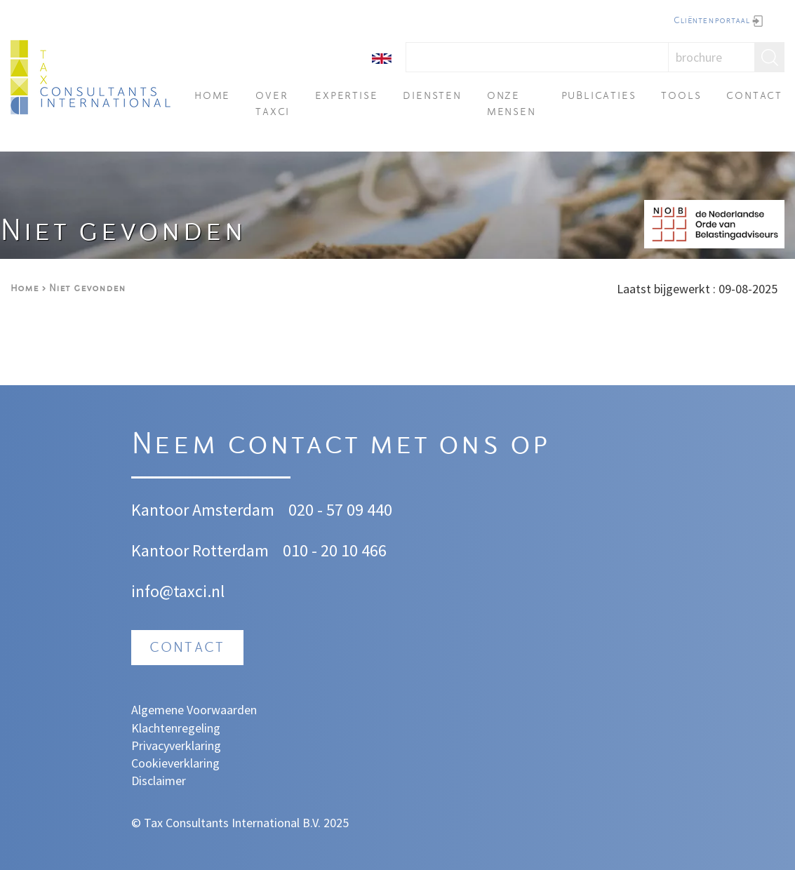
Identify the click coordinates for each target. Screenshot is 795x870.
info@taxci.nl (178, 591)
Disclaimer (158, 780)
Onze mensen (511, 104)
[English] (382, 57)
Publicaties (598, 96)
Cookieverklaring (175, 763)
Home (212, 96)
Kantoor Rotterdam (200, 550)
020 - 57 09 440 (340, 510)
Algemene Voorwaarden (194, 710)
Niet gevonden (87, 288)
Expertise (346, 96)
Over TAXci (272, 104)
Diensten (432, 96)
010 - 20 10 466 (335, 550)
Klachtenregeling (175, 728)
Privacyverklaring (176, 745)
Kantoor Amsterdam (202, 510)
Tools (681, 96)
